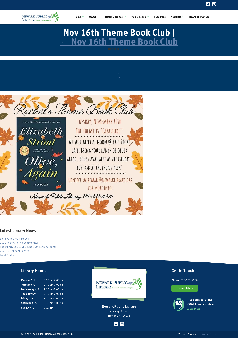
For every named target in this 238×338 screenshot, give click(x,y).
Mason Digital (209, 334)
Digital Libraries (113, 17)
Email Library (186, 288)
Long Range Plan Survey (14, 238)
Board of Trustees (199, 17)
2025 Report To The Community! (19, 242)
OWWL (92, 17)
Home (78, 17)
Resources (160, 17)
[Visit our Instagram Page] (214, 5)
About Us (176, 17)
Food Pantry (7, 255)
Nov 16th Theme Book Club (119, 42)
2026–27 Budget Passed (14, 251)
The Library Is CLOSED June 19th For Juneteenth (28, 247)
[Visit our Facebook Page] (208, 5)
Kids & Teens (138, 17)
